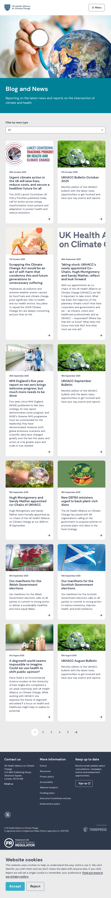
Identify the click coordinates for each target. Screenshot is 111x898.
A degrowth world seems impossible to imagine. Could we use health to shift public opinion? (27, 666)
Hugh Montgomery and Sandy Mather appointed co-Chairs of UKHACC (27, 501)
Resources (45, 771)
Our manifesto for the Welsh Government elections (25, 584)
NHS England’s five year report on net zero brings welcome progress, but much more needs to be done (27, 388)
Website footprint (49, 788)
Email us (8, 784)
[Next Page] (76, 732)
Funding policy (47, 793)
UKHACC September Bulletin (76, 383)
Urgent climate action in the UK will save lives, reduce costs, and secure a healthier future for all (29, 183)
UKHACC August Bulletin (79, 661)
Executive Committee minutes (55, 798)
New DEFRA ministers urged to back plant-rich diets (79, 501)
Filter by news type (17, 122)
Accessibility (46, 782)
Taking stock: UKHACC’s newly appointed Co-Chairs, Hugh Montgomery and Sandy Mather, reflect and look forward (80, 272)
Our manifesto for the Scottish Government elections (77, 584)
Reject (35, 886)
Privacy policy (47, 777)
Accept (15, 886)
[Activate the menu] (96, 7)
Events (43, 766)
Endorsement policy (50, 804)
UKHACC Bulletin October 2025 (80, 179)
